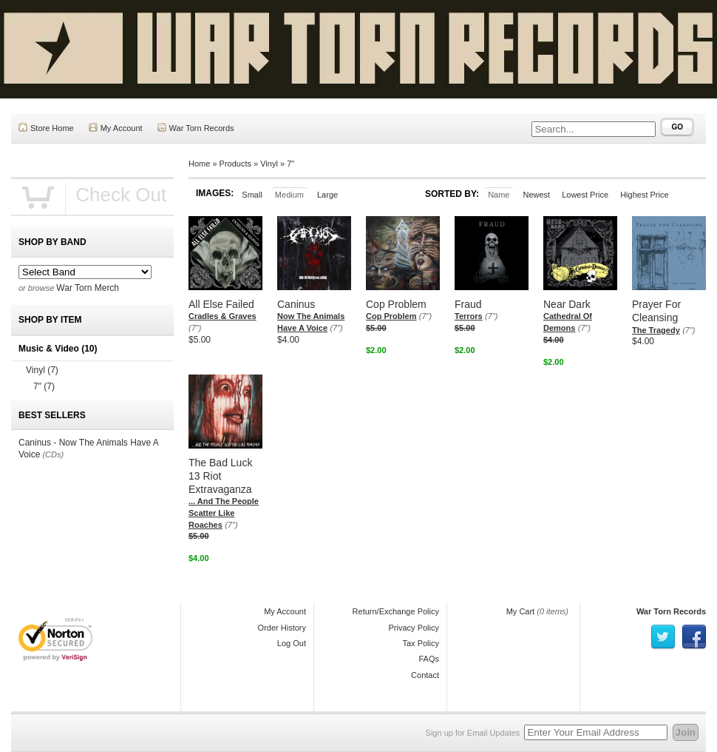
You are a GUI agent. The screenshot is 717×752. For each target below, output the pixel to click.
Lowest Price (585, 194)
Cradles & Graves (222, 316)
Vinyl (269, 163)
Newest (536, 194)
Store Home (46, 127)
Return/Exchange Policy (396, 611)
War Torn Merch (87, 288)
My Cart (520, 611)
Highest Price (644, 194)
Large (327, 194)
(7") (194, 327)
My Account (116, 127)
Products (235, 163)
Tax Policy (420, 643)
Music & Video (57, 348)
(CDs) (53, 454)
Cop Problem (391, 316)
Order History (282, 627)
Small (252, 194)
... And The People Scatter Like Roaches (223, 512)
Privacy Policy (414, 627)
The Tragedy (656, 330)
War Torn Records (195, 127)
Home (199, 163)
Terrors (469, 316)
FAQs (428, 658)
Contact (425, 675)
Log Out (291, 643)
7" (290, 163)
